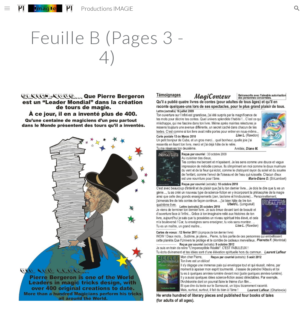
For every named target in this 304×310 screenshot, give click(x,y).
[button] (7, 8)
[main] (107, 47)
